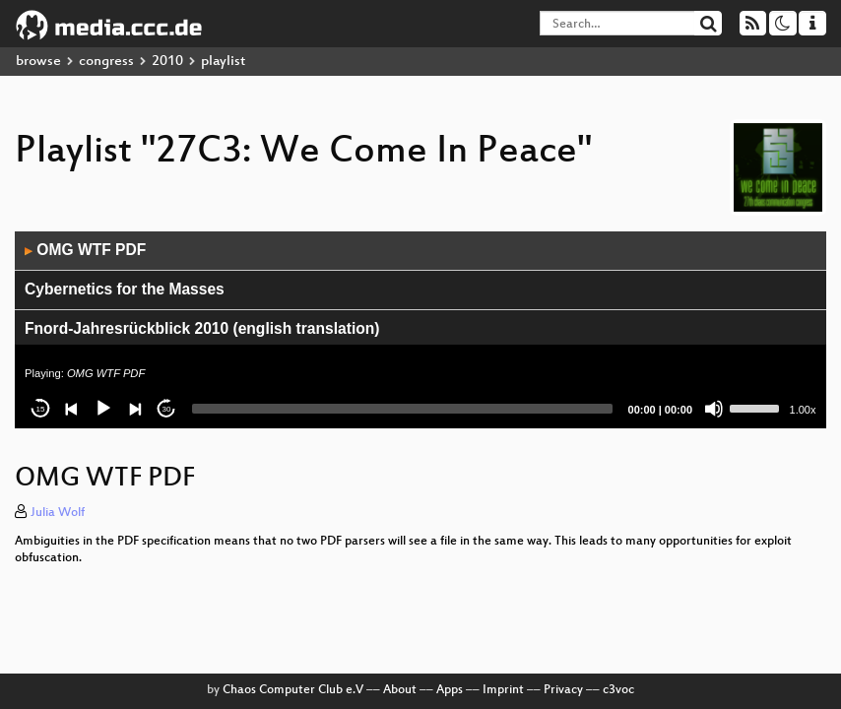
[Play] (103, 409)
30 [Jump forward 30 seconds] (166, 409)
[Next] (135, 409)
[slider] (402, 409)
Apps (449, 690)
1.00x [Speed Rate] (803, 410)
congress (106, 61)
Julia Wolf (58, 513)
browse (38, 61)
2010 (167, 61)
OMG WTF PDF (85, 249)
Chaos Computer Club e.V (293, 690)
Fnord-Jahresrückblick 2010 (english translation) (202, 328)
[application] (420, 329)
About (400, 690)
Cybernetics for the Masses (125, 289)
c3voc (618, 690)
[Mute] (714, 409)
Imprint (503, 690)
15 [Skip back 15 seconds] (40, 409)
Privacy (563, 690)
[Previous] (72, 409)
